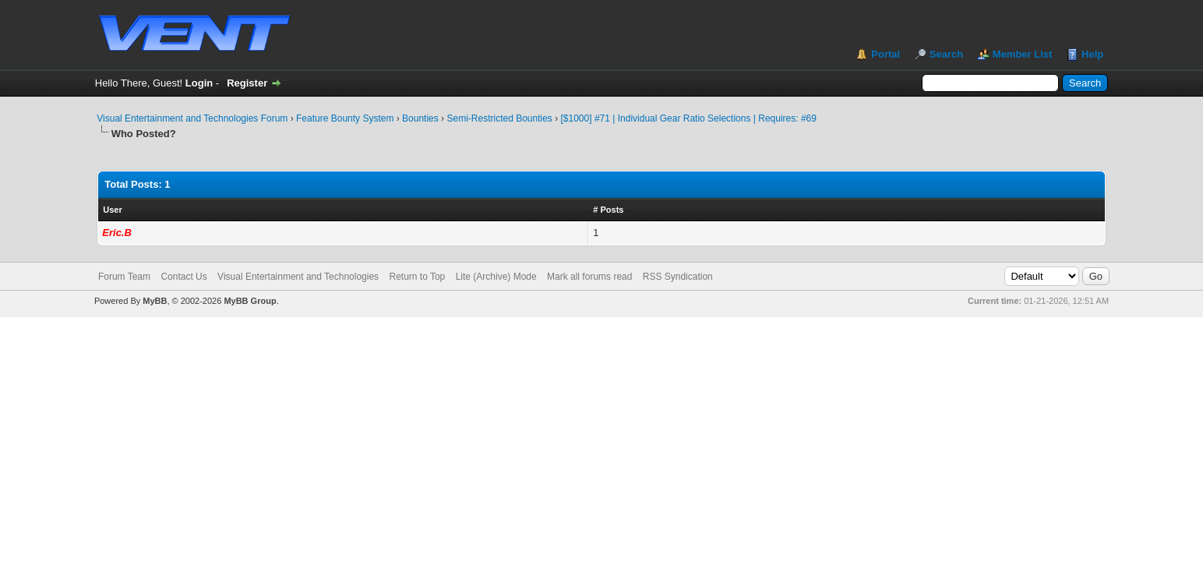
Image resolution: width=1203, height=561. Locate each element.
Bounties (420, 118)
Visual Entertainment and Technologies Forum (192, 118)
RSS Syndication (678, 276)
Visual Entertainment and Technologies (298, 276)
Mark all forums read (589, 276)
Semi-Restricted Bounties (499, 118)
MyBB (155, 300)
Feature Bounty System (344, 118)
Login (199, 83)
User (112, 209)
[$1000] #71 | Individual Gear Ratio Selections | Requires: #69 (689, 118)
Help (1092, 54)
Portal (885, 54)
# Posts (608, 209)
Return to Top (417, 276)
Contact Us (183, 276)
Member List (1023, 54)
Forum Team (124, 276)
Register (247, 83)
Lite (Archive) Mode (496, 276)
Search (946, 54)
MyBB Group (250, 300)
